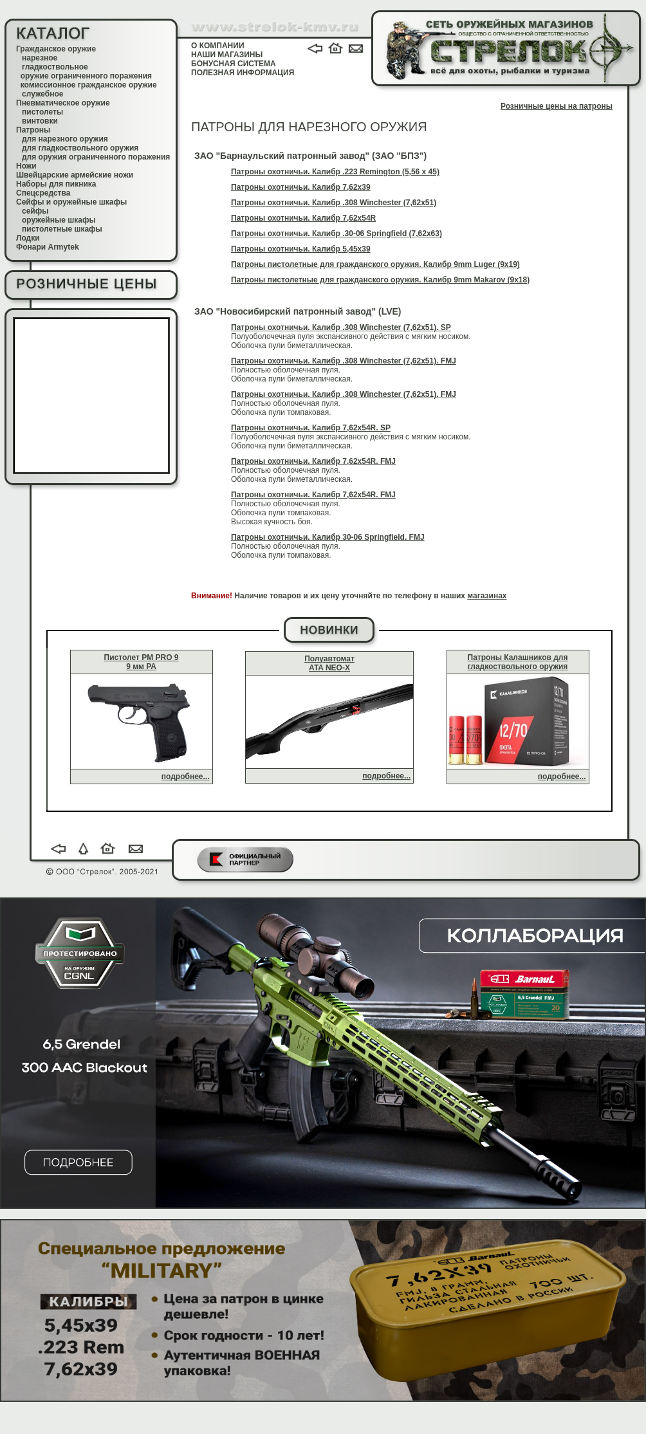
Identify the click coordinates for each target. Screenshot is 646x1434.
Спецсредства (43, 193)
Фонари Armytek (47, 247)
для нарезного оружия (65, 138)
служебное (43, 93)
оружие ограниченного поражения (86, 75)
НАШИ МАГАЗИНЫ (227, 54)
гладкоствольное (55, 66)
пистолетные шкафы (62, 229)
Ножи (26, 165)
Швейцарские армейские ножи (74, 174)
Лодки (28, 238)
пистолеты (42, 111)
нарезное (39, 57)
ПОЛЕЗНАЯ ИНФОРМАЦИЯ (242, 72)
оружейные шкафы (59, 220)
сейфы (35, 211)
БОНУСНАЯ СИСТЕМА (233, 63)
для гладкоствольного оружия (80, 147)
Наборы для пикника (56, 183)
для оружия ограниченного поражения (96, 156)
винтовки (40, 120)
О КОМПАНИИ (218, 45)
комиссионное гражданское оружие (89, 84)
